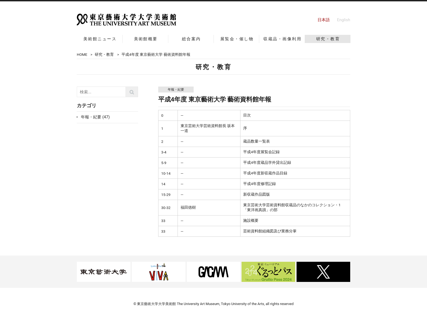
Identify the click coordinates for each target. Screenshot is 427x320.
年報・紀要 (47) (95, 117)
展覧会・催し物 (237, 38)
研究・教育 (328, 38)
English (343, 19)
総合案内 (191, 38)
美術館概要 (146, 38)
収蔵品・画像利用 (282, 38)
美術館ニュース (100, 38)
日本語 (324, 19)
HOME (82, 54)
